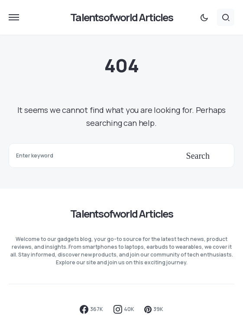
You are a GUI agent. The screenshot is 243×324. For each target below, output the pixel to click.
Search (198, 155)
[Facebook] (91, 309)
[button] (13, 17)
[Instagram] (123, 309)
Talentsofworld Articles (121, 17)
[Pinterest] (153, 309)
